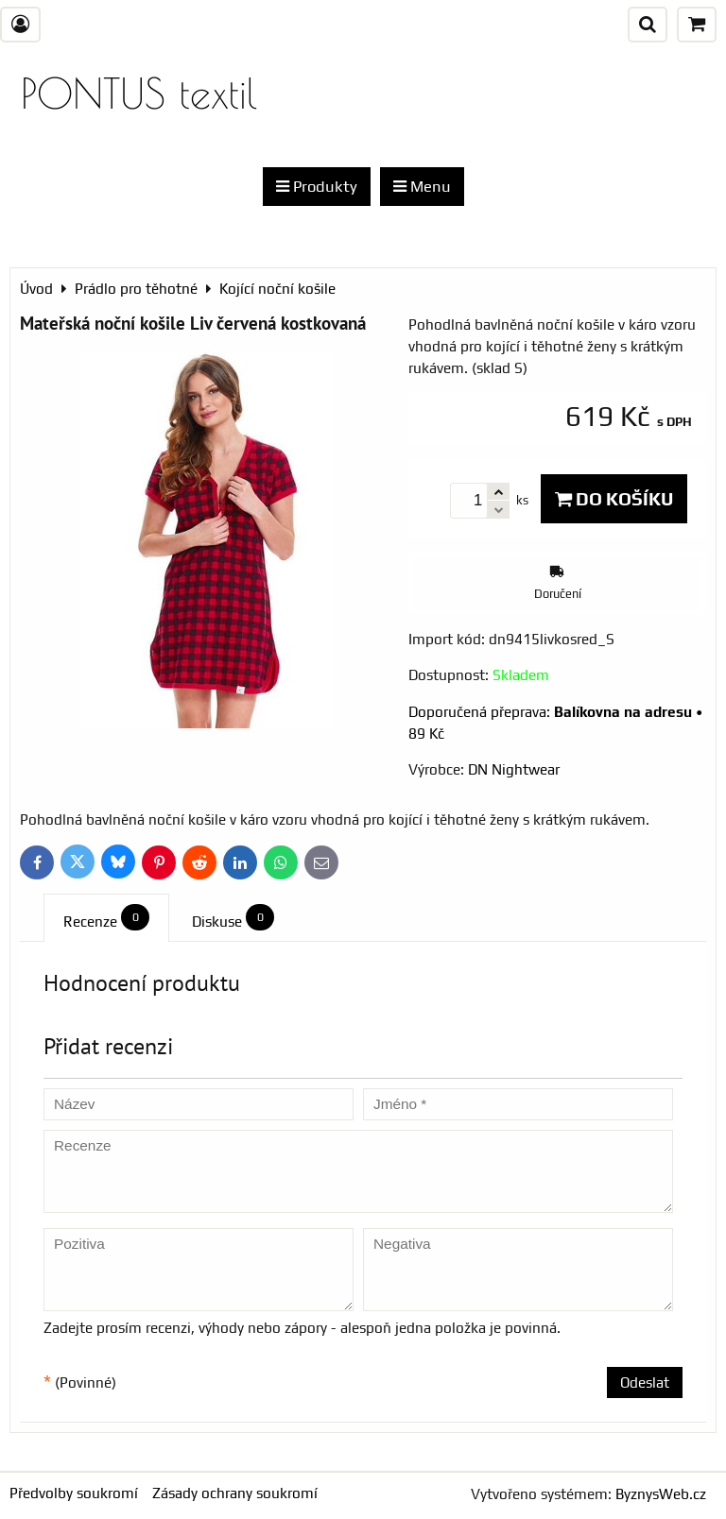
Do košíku (614, 498)
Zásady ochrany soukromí (235, 1493)
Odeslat (644, 1382)
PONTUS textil (139, 93)
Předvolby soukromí (73, 1493)
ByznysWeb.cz (660, 1494)
